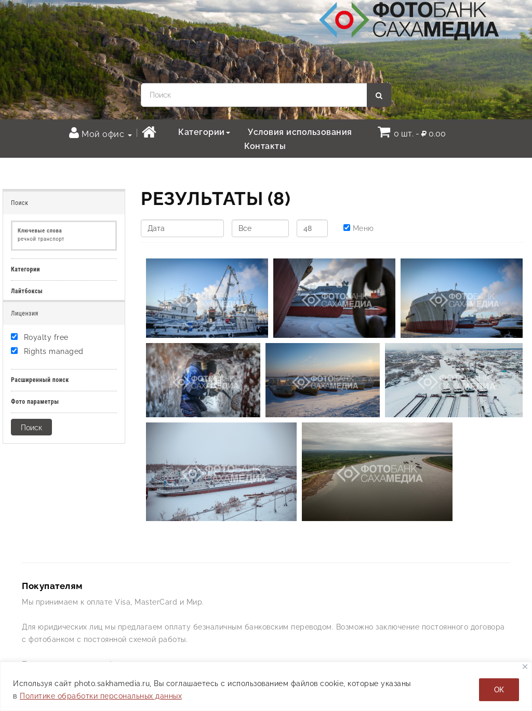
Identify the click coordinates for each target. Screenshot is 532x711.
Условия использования (300, 132)
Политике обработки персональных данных (101, 696)
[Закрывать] (525, 666)
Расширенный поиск (40, 380)
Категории (204, 132)
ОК (499, 690)
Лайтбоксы (27, 291)
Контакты (265, 146)
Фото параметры (35, 401)
